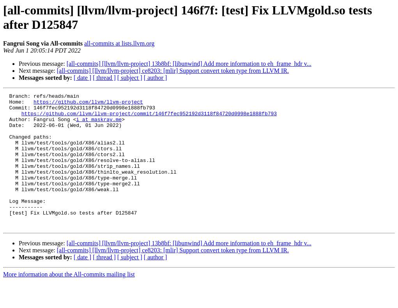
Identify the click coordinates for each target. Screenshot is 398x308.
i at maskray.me (99, 124)
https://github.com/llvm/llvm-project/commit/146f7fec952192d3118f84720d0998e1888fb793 (149, 117)
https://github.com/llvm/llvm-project (88, 103)
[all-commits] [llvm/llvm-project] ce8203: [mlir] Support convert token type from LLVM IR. (173, 70)
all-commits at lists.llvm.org (119, 43)
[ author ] (155, 77)
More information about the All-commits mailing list (69, 301)
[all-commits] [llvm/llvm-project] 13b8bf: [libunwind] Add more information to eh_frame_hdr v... (189, 63)
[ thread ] (104, 77)
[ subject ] (129, 77)
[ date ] (82, 77)
